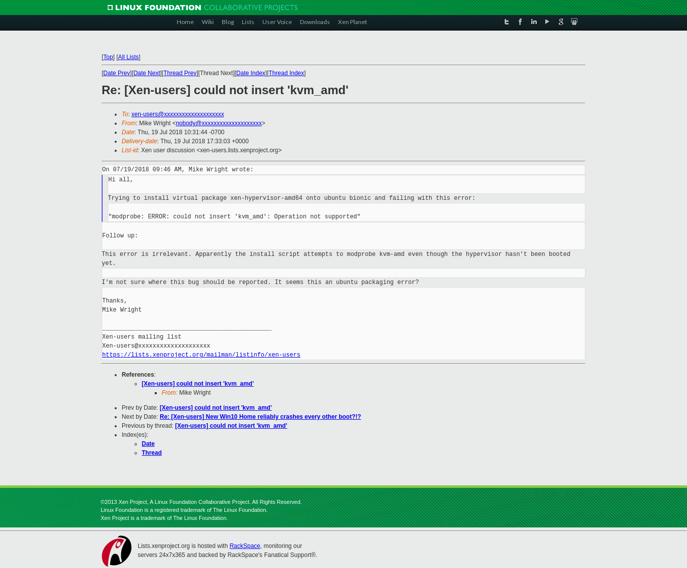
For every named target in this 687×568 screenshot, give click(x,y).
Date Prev (116, 73)
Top (108, 57)
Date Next (146, 73)
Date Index (250, 73)
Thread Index (286, 73)
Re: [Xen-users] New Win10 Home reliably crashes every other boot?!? (260, 416)
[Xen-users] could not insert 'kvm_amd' (198, 383)
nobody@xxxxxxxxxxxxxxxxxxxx (219, 123)
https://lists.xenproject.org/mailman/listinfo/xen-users (201, 355)
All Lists (128, 57)
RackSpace (244, 545)
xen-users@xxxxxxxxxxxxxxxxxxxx (178, 114)
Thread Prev (179, 73)
